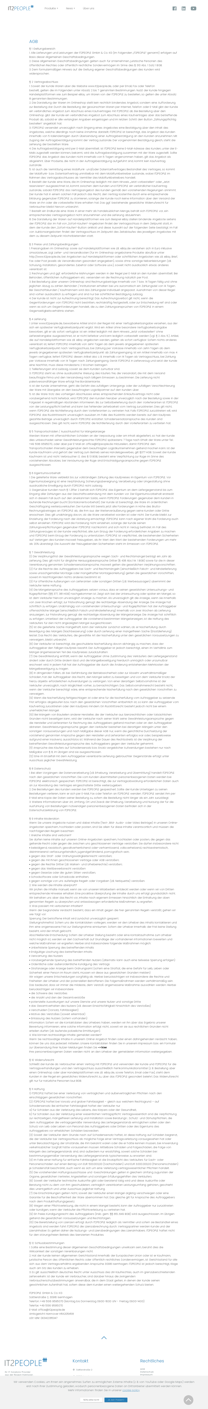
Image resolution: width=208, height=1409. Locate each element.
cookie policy (131, 1399)
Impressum (146, 1379)
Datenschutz (147, 1376)
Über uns (107, 14)
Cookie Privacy (148, 1382)
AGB (142, 1373)
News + (89, 14)
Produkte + (70, 14)
